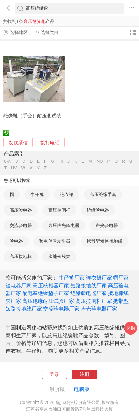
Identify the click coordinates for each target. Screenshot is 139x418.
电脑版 (81, 389)
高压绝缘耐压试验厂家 (48, 301)
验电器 (16, 241)
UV (14, 168)
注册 (84, 374)
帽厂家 (121, 278)
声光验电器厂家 (99, 309)
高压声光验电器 (63, 225)
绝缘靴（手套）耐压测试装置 (34, 116)
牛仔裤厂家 (72, 278)
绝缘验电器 (98, 210)
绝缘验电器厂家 (88, 293)
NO (100, 161)
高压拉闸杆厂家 (94, 301)
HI (61, 161)
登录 (54, 374)
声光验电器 (107, 225)
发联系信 (18, 142)
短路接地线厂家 (88, 285)
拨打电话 (50, 142)
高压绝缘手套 (103, 194)
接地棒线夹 (59, 256)
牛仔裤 (37, 194)
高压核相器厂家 (51, 285)
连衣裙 (66, 194)
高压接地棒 (21, 256)
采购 (131, 328)
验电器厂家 (19, 285)
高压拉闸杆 (59, 210)
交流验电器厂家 (61, 309)
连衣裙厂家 (99, 278)
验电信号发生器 (54, 241)
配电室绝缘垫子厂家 (45, 293)
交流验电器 (21, 225)
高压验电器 (21, 210)
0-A (7, 161)
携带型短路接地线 (104, 241)
